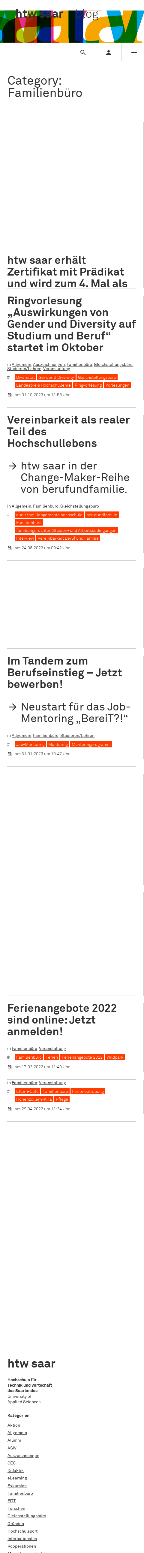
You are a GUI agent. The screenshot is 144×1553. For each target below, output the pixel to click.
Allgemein (21, 206)
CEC (12, 1205)
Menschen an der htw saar (33, 1296)
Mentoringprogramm (91, 745)
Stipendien (18, 1349)
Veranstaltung (20, 211)
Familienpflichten (76, 235)
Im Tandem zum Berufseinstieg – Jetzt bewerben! (64, 673)
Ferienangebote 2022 (82, 1051)
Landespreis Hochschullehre (43, 385)
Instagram (17, 1496)
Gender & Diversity (56, 377)
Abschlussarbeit (23, 1377)
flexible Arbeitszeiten (89, 243)
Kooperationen (74, 618)
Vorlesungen (117, 385)
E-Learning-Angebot (35, 235)
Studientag (18, 1364)
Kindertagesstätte (33, 259)
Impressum (18, 1440)
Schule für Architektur (29, 1341)
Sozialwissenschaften (108, 626)
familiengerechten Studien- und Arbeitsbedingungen (66, 531)
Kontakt (15, 1433)
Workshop (17, 1400)
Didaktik (16, 1213)
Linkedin (16, 1504)
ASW (12, 1190)
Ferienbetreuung (113, 235)
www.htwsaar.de (24, 1463)
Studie (14, 1356)
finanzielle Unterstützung (40, 243)
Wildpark (115, 1051)
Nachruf (15, 1311)
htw (56, 14)
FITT (12, 1243)
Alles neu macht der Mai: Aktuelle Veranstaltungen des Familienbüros (71, 916)
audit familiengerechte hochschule (49, 220)
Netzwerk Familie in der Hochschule (50, 860)
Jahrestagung (75, 852)
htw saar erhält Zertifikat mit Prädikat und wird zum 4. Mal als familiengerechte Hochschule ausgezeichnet (67, 160)
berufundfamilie (101, 515)
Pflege (62, 967)
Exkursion (17, 1228)
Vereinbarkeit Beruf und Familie (85, 259)
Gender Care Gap (32, 251)
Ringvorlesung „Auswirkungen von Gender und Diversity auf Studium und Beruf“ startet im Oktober (71, 324)
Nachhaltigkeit (22, 1303)
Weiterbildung (21, 1392)
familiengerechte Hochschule (74, 844)
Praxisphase (19, 1318)
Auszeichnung (99, 220)
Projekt (15, 1326)
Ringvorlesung (88, 385)
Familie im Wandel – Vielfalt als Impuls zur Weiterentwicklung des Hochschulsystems (67, 801)
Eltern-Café (27, 959)
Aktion (14, 1167)
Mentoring (58, 745)
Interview (25, 538)
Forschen (16, 1250)
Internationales (22, 1281)
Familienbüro (79, 206)
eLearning (17, 1220)
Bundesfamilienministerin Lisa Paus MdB (55, 227)
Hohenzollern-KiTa (65, 626)
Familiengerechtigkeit (37, 852)
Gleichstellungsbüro (113, 365)
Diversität (25, 377)
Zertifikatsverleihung (36, 266)
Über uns (16, 1425)
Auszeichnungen (49, 206)
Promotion (18, 1333)
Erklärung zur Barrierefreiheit (36, 1455)
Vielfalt (126, 259)
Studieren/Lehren (111, 206)
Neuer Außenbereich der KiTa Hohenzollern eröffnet (70, 589)
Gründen (16, 1266)
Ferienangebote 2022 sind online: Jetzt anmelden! (62, 1014)
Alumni (14, 1182)
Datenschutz (20, 1448)
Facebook (17, 1489)
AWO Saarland (30, 626)
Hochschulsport (23, 1273)
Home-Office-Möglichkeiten (79, 251)
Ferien (52, 1051)
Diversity (107, 227)
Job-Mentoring (30, 745)
